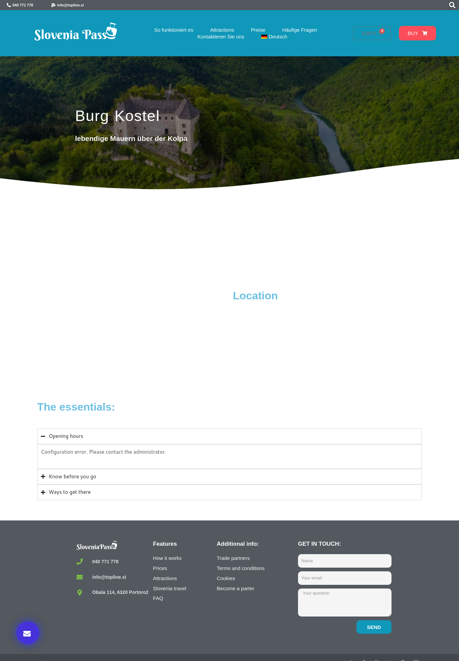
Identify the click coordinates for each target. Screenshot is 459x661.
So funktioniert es (173, 30)
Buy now (344, 592)
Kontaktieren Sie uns (220, 36)
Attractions (222, 30)
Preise (258, 30)
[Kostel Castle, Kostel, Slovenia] (133, 339)
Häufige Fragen (299, 30)
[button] (452, 5)
